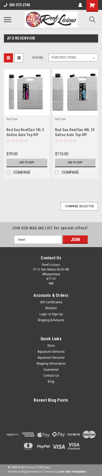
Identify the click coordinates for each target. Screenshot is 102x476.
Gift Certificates (51, 302)
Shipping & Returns (51, 320)
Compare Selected (79, 206)
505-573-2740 (17, 5)
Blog (51, 381)
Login (43, 314)
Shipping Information (51, 363)
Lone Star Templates (72, 471)
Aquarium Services (51, 351)
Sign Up (57, 314)
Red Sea (11, 119)
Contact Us (51, 375)
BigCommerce (32, 471)
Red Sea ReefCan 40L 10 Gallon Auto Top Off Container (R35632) (74, 135)
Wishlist (51, 308)
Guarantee (51, 369)
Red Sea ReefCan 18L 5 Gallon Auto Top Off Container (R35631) (25, 135)
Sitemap (43, 467)
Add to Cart (26, 162)
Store (51, 346)
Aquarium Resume (51, 357)
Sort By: (38, 57)
